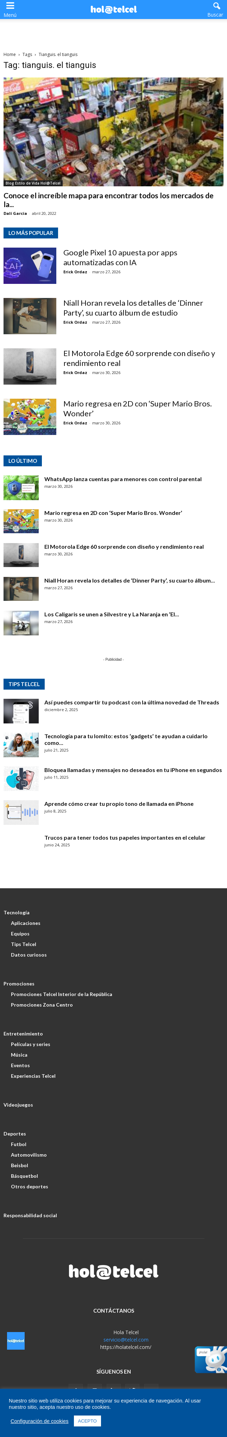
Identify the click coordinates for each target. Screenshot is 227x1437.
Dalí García (15, 213)
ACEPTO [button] (87, 1421)
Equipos (20, 934)
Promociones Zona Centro (42, 1005)
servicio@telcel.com (126, 1339)
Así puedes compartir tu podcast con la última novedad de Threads (131, 702)
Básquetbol (24, 1176)
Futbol (18, 1144)
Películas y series (30, 1044)
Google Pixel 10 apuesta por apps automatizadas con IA (120, 257)
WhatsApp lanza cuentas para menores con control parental (123, 478)
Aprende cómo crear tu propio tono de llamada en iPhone (119, 803)
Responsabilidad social (30, 1215)
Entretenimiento (23, 1034)
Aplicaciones (25, 923)
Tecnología (17, 912)
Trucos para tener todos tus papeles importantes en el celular (125, 837)
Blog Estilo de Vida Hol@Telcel (33, 183)
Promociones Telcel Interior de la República (61, 994)
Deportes (15, 1134)
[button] (217, 9)
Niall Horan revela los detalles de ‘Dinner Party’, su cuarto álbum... (129, 580)
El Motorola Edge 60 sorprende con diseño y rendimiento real (124, 546)
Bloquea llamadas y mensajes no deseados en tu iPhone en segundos (133, 769)
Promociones (19, 984)
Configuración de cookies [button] (40, 1421)
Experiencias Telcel (33, 1076)
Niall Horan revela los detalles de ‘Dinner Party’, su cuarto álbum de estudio (133, 307)
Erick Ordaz (75, 271)
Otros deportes (29, 1186)
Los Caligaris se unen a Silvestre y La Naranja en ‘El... (111, 614)
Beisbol (19, 1165)
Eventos (20, 1065)
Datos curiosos (29, 955)
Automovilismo (29, 1155)
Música (19, 1055)
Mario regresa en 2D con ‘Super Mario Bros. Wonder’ (113, 512)
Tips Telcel (23, 944)
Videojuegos (18, 1105)
